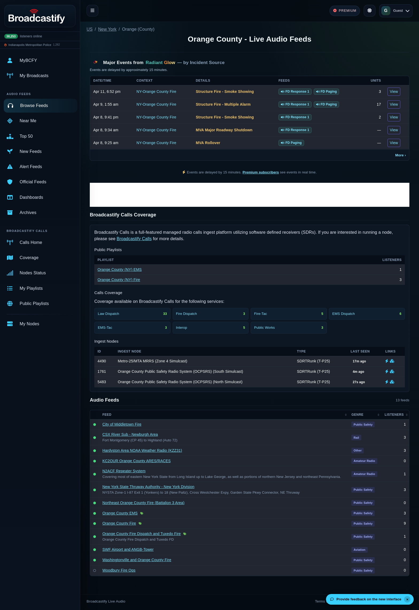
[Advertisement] (249, 195)
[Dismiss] (407, 599)
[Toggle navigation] (92, 11)
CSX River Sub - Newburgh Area (130, 434)
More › (400, 155)
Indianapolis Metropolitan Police (30, 44)
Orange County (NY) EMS (120, 269)
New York (107, 29)
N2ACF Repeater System (123, 471)
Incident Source (207, 62)
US (90, 29)
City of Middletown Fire (121, 424)
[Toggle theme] (369, 11)
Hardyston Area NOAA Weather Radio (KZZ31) (142, 450)
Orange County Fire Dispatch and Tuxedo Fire (141, 534)
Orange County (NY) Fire (119, 280)
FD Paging (326, 91)
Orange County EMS (120, 513)
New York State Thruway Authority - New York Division (148, 487)
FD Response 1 (295, 91)
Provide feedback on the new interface (365, 599)
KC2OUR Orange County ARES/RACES (136, 461)
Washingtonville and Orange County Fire (136, 560)
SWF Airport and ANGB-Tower (128, 549)
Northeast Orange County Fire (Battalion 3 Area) (143, 503)
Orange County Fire (119, 523)
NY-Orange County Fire (156, 91)
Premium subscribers (261, 172)
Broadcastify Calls (134, 238)
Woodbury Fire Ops (118, 570)
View (394, 91)
